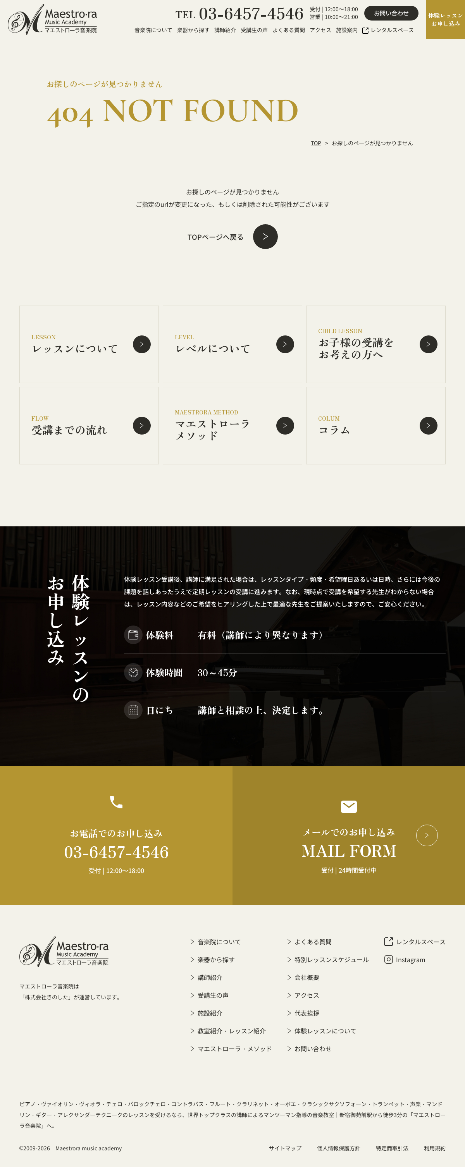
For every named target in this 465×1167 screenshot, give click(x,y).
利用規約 (435, 1148)
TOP (316, 143)
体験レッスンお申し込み (445, 19)
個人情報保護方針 (338, 1148)
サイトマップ (285, 1148)
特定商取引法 (392, 1148)
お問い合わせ (391, 13)
